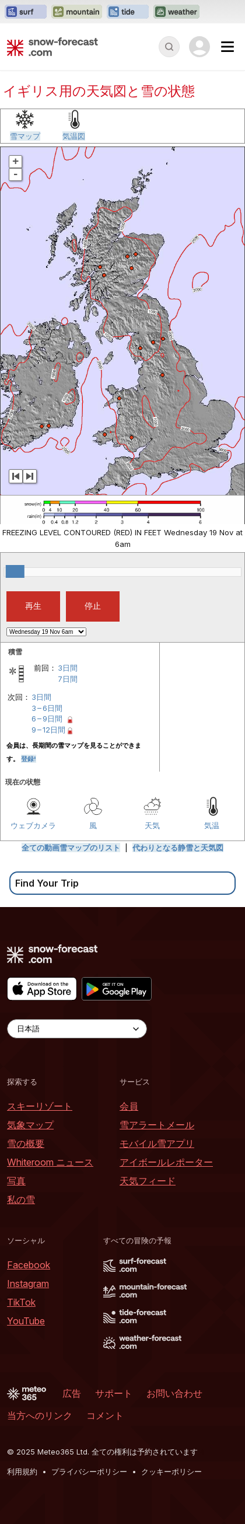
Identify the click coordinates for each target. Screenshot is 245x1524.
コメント (105, 1415)
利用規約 (22, 1471)
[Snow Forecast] (52, 46)
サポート (113, 1393)
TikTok (21, 1302)
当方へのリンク (39, 1415)
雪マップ (25, 136)
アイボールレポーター (166, 1162)
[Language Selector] (77, 1028)
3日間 (68, 667)
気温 (211, 825)
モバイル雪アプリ (157, 1143)
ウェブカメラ (33, 825)
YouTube (26, 1321)
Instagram (28, 1283)
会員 (129, 1106)
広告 (71, 1393)
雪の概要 (25, 1143)
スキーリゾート (39, 1106)
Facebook (28, 1265)
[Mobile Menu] (227, 46)
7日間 (68, 678)
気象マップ (30, 1125)
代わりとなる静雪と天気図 (177, 847)
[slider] (15, 571)
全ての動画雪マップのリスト (71, 847)
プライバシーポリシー (89, 1471)
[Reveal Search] (169, 46)
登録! (28, 759)
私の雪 (21, 1199)
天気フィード (148, 1181)
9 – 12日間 (48, 729)
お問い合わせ (174, 1393)
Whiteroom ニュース (50, 1162)
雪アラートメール (157, 1125)
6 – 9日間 (47, 718)
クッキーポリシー (171, 1471)
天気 (152, 825)
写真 (16, 1181)
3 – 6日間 (47, 708)
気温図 (73, 136)
